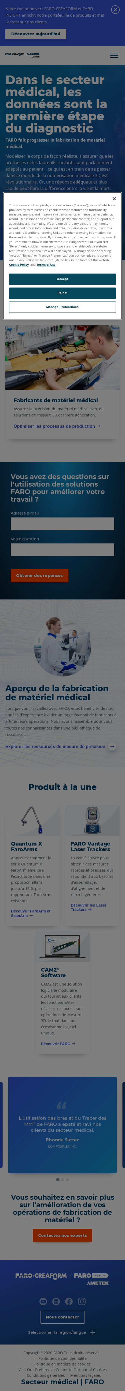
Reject (62, 293)
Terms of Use (46, 265)
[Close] (114, 198)
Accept (62, 279)
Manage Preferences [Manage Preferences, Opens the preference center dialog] (62, 307)
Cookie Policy (19, 265)
